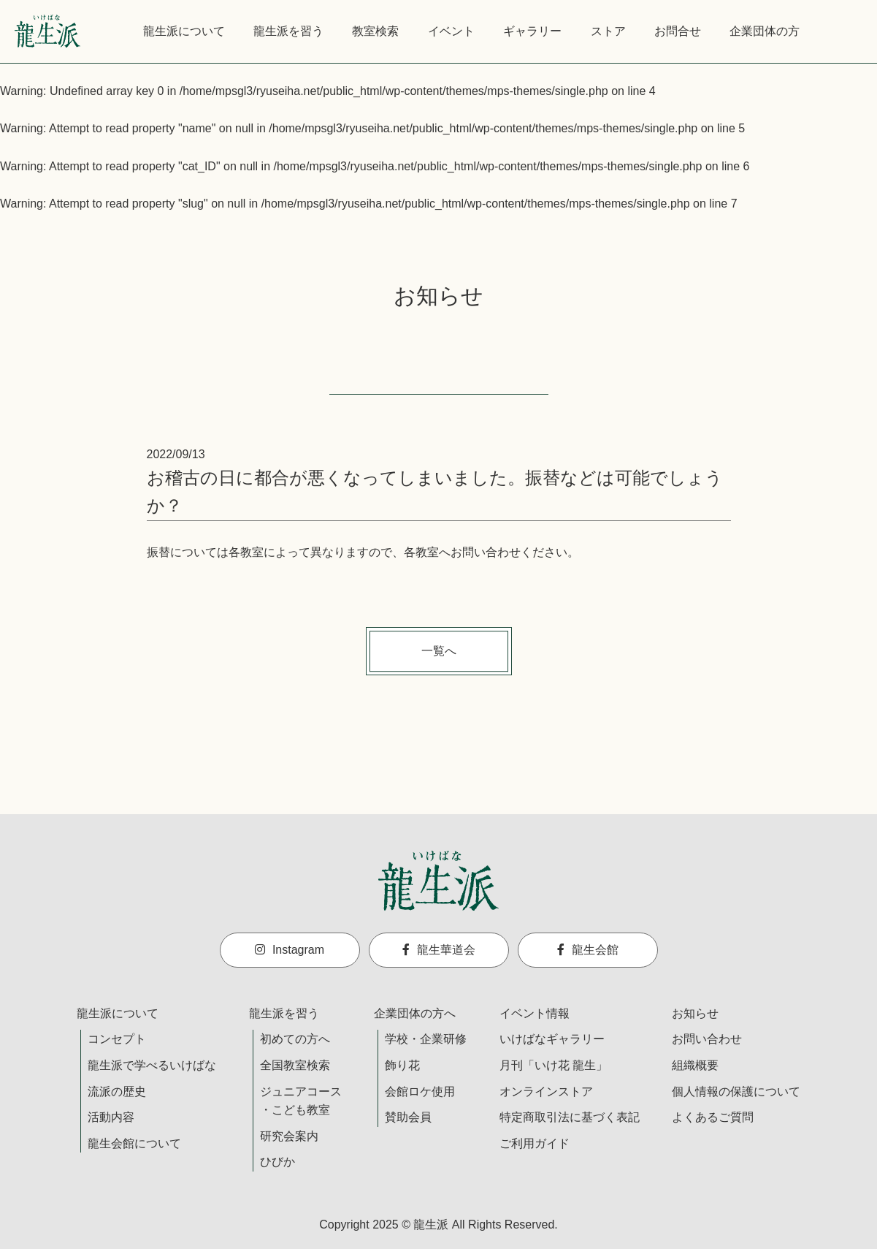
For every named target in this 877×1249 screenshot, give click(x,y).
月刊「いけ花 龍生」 (553, 1065)
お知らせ (695, 1013)
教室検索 (375, 31)
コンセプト (117, 1039)
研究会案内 (289, 1136)
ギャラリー (532, 31)
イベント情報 (534, 1013)
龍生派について (184, 31)
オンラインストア (546, 1091)
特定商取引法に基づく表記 (569, 1117)
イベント (451, 31)
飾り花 (402, 1065)
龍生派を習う (288, 31)
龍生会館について (134, 1143)
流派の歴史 (117, 1091)
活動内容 (111, 1117)
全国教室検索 (295, 1065)
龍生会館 (588, 950)
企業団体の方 (764, 31)
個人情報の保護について (736, 1091)
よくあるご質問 (713, 1117)
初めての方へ (295, 1039)
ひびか (277, 1161)
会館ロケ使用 (420, 1091)
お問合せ (677, 31)
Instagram (289, 950)
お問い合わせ (707, 1039)
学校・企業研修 (426, 1039)
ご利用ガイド (534, 1143)
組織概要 (695, 1065)
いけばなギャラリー (552, 1039)
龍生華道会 (438, 950)
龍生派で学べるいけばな (152, 1065)
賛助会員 (408, 1117)
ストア (608, 31)
